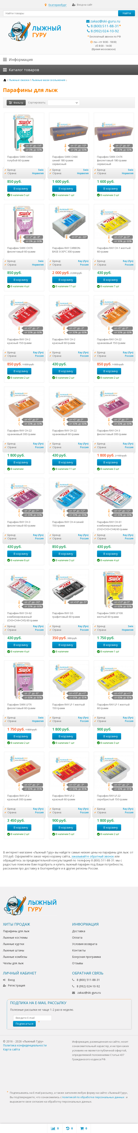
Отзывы (77, 963)
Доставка (78, 931)
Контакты (79, 950)
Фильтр (16, 102)
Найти (127, 13)
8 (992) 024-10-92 (103, 31)
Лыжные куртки (13, 944)
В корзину (18, 188)
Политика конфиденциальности (25, 1045)
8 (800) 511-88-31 (103, 26)
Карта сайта (11, 1049)
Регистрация (14, 985)
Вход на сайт (82, 4)
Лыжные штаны (13, 950)
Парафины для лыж (16, 931)
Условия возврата (84, 944)
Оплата (77, 937)
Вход (9, 980)
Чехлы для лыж (13, 963)
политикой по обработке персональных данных (93, 1097)
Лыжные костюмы (15, 937)
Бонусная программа (86, 957)
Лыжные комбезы (15, 957)
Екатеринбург (57, 5)
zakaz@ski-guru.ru (103, 21)
